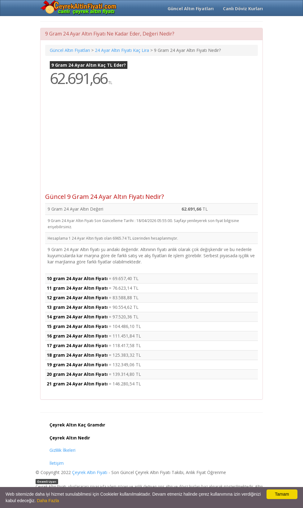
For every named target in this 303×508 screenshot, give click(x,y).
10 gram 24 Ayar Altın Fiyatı (77, 278)
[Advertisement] (151, 144)
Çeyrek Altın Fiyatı (89, 472)
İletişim (56, 463)
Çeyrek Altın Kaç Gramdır (77, 425)
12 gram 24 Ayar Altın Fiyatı (77, 297)
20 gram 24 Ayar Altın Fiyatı (77, 374)
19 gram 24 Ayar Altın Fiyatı (77, 364)
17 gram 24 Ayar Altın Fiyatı (77, 345)
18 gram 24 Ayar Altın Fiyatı (77, 355)
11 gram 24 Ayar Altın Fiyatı (77, 288)
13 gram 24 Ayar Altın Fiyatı (77, 307)
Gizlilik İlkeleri (62, 450)
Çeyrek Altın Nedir (69, 438)
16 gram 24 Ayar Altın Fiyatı (77, 336)
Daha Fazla (48, 500)
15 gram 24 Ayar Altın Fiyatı (77, 326)
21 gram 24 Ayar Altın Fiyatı (77, 384)
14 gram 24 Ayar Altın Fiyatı (77, 317)
